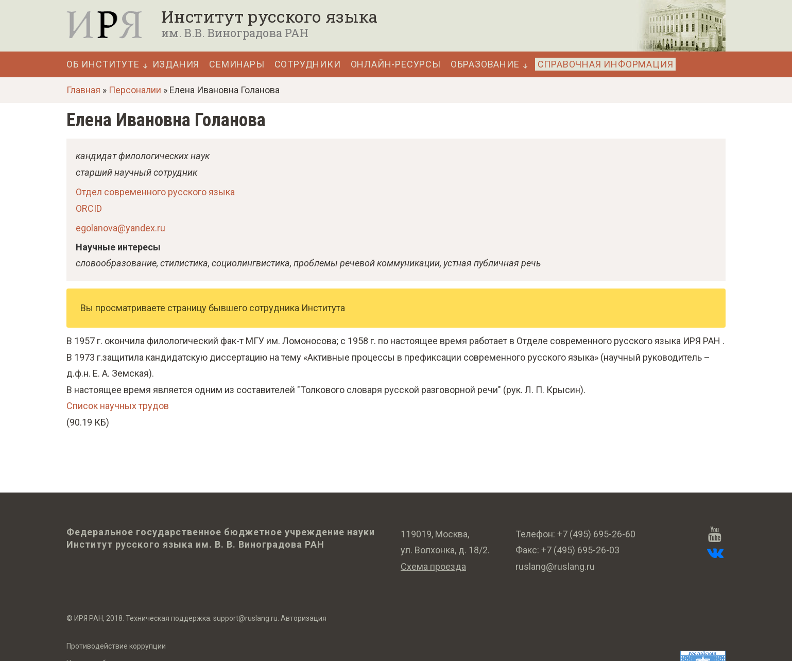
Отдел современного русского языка (155, 192)
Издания (176, 64)
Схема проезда (433, 566)
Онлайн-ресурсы (396, 64)
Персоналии (135, 89)
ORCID (89, 208)
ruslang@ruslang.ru (555, 566)
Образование (485, 64)
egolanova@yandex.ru (120, 228)
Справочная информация (606, 64)
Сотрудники (307, 64)
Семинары (236, 64)
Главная (83, 89)
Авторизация (303, 618)
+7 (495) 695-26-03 (580, 550)
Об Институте (103, 64)
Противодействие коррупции (116, 646)
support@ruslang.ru (245, 618)
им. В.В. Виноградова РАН (234, 32)
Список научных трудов (117, 405)
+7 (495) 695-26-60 (596, 534)
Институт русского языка (269, 16)
